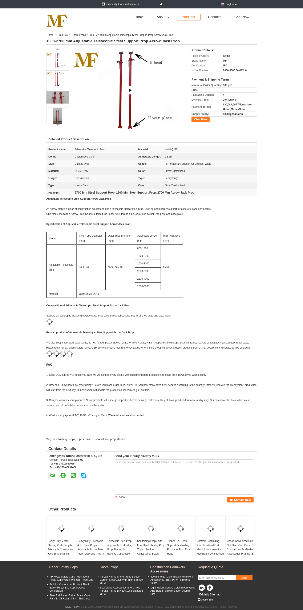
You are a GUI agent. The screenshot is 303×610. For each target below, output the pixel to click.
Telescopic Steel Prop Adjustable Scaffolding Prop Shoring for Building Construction (119, 547)
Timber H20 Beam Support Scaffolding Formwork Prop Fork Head (178, 547)
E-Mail (203, 594)
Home (139, 17)
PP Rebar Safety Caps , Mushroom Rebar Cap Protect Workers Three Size (71, 578)
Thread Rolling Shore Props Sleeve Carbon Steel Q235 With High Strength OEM (122, 579)
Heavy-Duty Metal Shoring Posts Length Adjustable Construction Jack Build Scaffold (61, 547)
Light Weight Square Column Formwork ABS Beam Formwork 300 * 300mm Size (172, 590)
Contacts (214, 17)
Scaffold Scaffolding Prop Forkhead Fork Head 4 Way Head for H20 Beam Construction (210, 547)
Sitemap (215, 594)
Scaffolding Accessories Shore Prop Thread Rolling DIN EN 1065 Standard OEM (121, 590)
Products (188, 17)
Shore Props (79, 35)
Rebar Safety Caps (63, 567)
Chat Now (241, 17)
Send (244, 577)
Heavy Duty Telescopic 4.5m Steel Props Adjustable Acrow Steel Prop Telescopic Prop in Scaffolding (90, 549)
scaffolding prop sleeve (110, 439)
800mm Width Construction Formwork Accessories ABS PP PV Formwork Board (171, 579)
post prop (85, 439)
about (161, 17)
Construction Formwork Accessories (167, 569)
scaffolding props (64, 439)
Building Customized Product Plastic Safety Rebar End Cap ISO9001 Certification (69, 587)
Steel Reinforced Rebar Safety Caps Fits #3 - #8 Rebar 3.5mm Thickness (69, 597)
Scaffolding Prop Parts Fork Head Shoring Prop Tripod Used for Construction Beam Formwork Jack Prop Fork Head (150, 552)
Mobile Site (205, 599)
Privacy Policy (71, 606)
